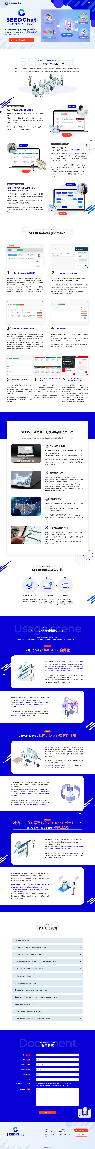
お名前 (26, 1055)
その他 (66, 1085)
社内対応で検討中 (41, 1083)
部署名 (26, 1074)
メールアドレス (24, 1065)
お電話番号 (25, 1069)
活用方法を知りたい (57, 1085)
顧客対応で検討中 (52, 1083)
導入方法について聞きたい (64, 1083)
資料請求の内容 (24, 1089)
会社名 (26, 1060)
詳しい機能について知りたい (43, 1085)
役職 (29, 1079)
